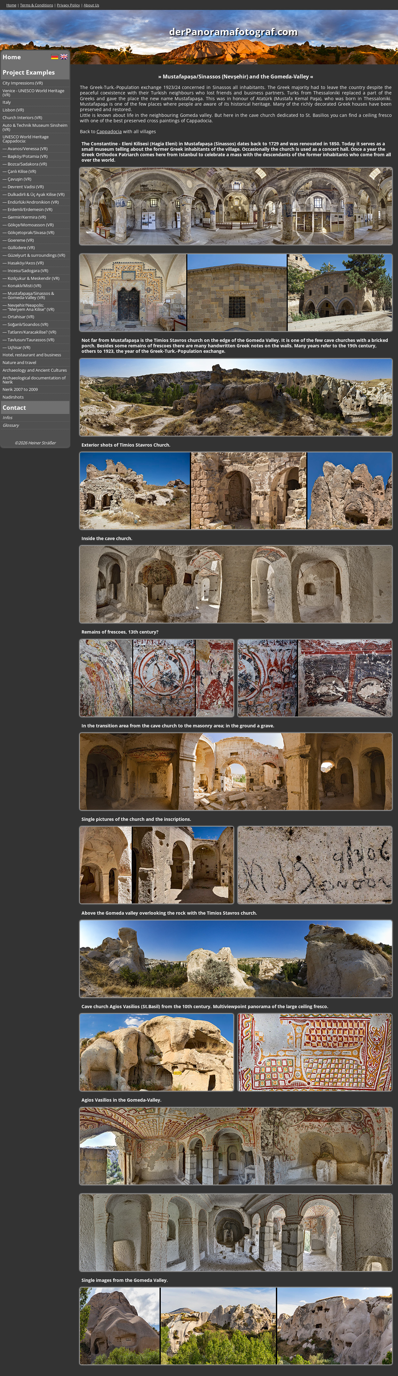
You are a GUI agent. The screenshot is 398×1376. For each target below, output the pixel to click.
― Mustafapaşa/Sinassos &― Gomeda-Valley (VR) (28, 295)
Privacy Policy (68, 5)
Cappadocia (109, 131)
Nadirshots (13, 397)
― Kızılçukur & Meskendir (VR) (31, 278)
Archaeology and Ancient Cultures (35, 370)
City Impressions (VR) (23, 83)
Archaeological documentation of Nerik (34, 380)
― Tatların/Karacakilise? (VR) (29, 332)
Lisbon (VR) (13, 110)
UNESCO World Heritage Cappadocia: (26, 139)
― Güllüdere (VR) (19, 247)
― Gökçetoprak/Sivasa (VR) (28, 232)
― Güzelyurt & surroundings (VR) (34, 255)
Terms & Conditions (36, 5)
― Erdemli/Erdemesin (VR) (27, 209)
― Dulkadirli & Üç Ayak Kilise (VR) (34, 194)
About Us (91, 5)
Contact (14, 407)
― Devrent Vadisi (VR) (23, 187)
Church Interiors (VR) (22, 117)
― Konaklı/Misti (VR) (22, 285)
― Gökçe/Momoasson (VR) (28, 225)
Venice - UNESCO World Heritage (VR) (33, 93)
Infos (7, 417)
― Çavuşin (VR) (17, 179)
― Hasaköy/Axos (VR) (23, 263)
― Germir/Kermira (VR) (24, 217)
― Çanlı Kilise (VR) (19, 171)
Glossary (11, 425)
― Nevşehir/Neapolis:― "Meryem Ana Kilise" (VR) (28, 307)
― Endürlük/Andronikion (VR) (31, 202)
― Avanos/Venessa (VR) (25, 148)
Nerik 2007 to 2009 (20, 389)
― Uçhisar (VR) (16, 347)
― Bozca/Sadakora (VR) (25, 164)
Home (11, 5)
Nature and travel (19, 362)
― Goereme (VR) (18, 240)
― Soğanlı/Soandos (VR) (25, 324)
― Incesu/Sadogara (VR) (25, 270)
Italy (7, 102)
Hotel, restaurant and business (32, 355)
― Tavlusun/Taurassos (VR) (28, 340)
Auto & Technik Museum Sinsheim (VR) (35, 127)
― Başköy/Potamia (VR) (25, 156)
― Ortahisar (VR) (18, 317)
